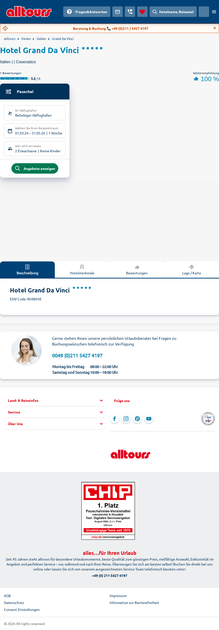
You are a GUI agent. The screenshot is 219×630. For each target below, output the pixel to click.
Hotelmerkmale (82, 269)
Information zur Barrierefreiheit (134, 602)
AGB (7, 595)
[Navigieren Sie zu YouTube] (148, 418)
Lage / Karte (191, 269)
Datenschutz (14, 602)
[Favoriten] (142, 11)
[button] (56, 400)
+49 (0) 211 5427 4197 (109, 575)
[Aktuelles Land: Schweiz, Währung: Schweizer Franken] (204, 11)
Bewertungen (137, 269)
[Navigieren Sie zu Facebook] (114, 418)
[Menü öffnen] (214, 12)
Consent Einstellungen (22, 609)
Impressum (118, 595)
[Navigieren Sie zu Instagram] (126, 418)
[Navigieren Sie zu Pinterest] (137, 418)
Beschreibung (27, 269)
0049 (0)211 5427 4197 (77, 355)
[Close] (215, 28)
